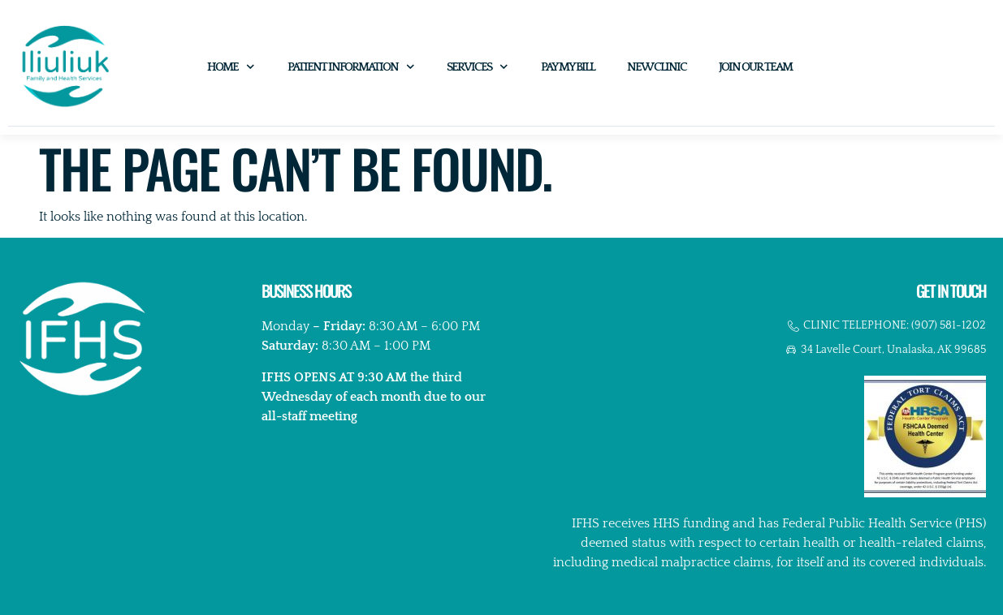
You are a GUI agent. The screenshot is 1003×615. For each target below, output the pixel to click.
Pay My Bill (567, 67)
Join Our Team (755, 67)
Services (477, 67)
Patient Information (351, 67)
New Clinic (656, 67)
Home (231, 67)
